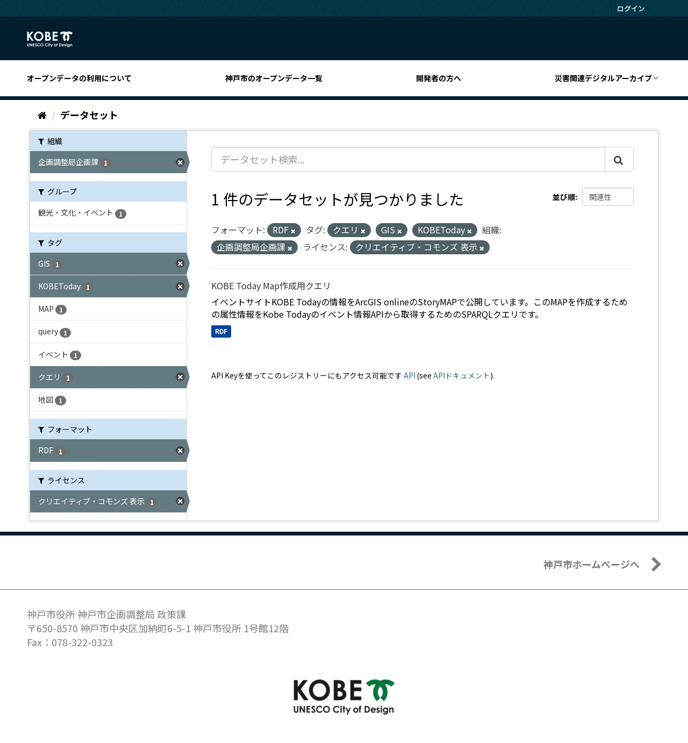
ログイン (631, 8)
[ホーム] (42, 115)
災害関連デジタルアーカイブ (603, 78)
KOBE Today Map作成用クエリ (271, 285)
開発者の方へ (438, 78)
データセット (89, 115)
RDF (221, 330)
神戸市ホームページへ (591, 564)
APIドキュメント (461, 375)
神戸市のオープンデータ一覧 (273, 78)
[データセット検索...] (408, 159)
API (409, 375)
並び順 (564, 196)
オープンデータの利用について (79, 78)
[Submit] (619, 159)
